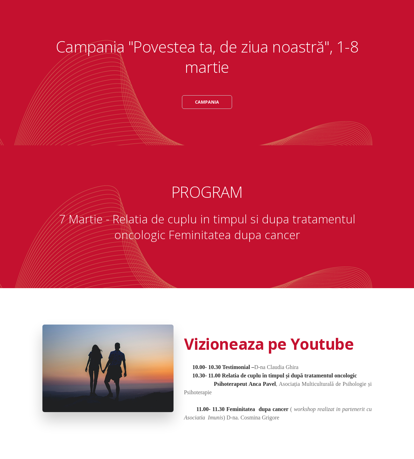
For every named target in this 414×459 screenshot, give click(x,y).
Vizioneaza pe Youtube (269, 344)
